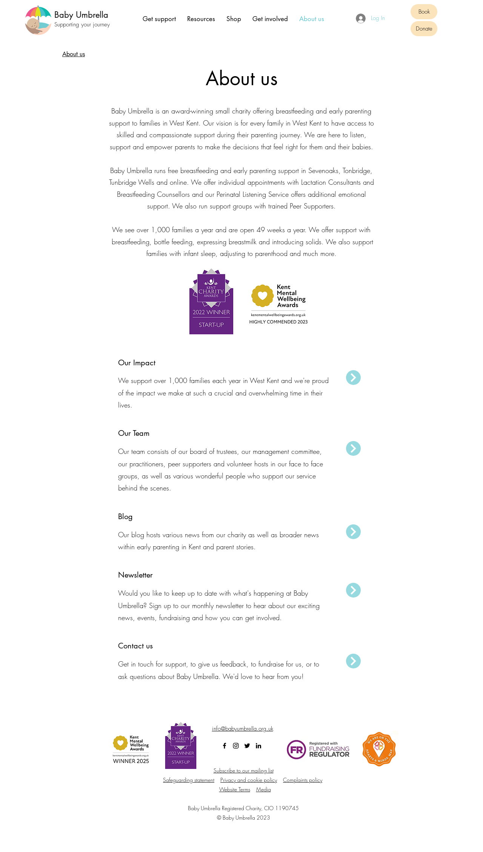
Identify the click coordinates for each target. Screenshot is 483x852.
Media (263, 789)
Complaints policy (302, 779)
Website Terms (234, 789)
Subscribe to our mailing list (244, 770)
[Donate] (424, 28)
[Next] (353, 377)
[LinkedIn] (258, 745)
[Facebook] (224, 745)
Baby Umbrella (81, 14)
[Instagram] (236, 745)
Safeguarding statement (188, 779)
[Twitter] (247, 745)
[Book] (424, 11)
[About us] (73, 54)
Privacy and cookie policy (248, 779)
